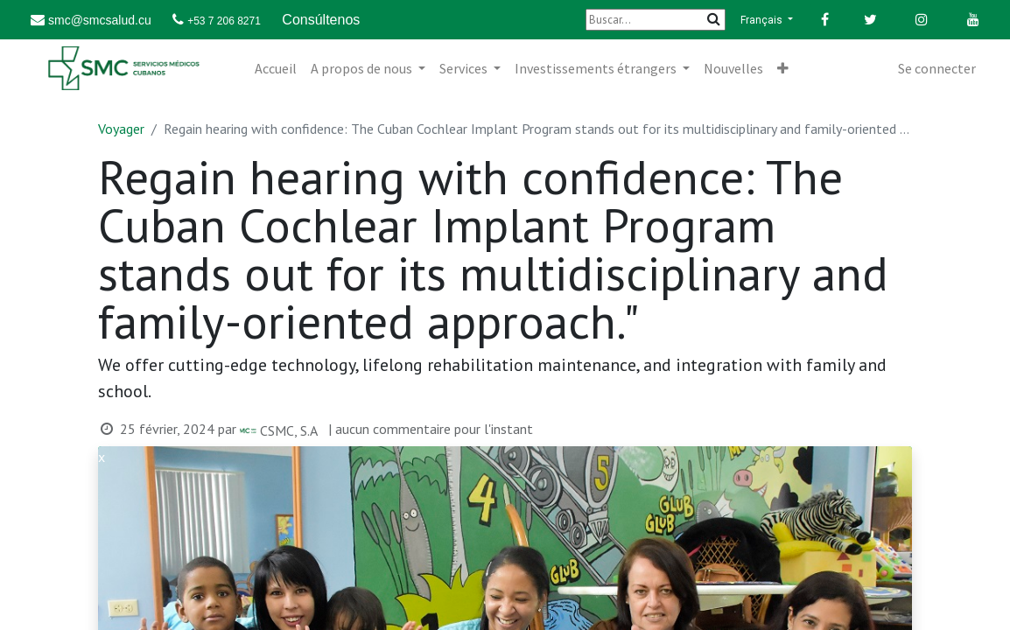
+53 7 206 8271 (224, 21)
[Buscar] (656, 20)
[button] (783, 68)
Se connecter (937, 68)
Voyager (121, 128)
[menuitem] (276, 68)
